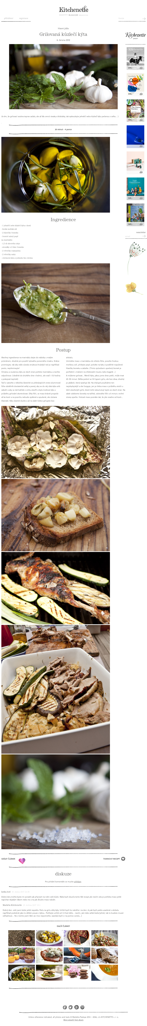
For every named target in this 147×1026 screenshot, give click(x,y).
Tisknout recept (111, 858)
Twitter (70, 1007)
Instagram (76, 1007)
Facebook (65, 1007)
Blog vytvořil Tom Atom (73, 1019)
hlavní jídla (63, 28)
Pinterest (82, 1007)
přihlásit (77, 881)
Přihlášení (8, 18)
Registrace (23, 18)
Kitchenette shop (135, 37)
